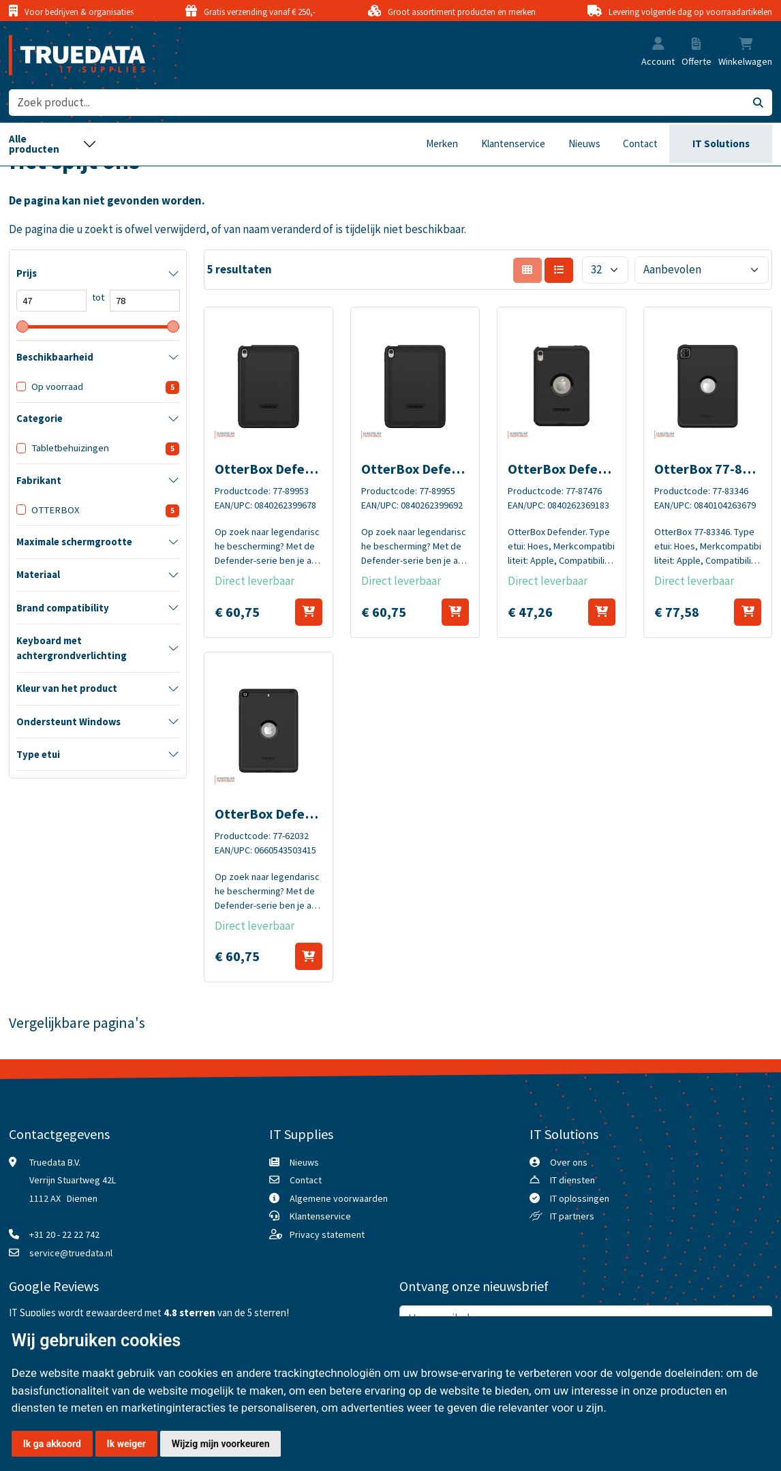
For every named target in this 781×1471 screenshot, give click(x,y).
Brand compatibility (62, 608)
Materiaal (38, 574)
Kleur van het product (66, 688)
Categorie (39, 418)
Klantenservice (513, 143)
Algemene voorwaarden (339, 1198)
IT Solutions (721, 143)
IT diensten (572, 1180)
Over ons (568, 1162)
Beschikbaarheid (54, 357)
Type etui (38, 754)
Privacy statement (327, 1234)
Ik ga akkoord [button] (52, 1443)
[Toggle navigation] (53, 144)
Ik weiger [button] (126, 1443)
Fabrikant (38, 480)
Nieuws (584, 143)
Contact (640, 143)
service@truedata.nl (70, 1253)
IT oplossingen (579, 1198)
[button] (658, 44)
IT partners (572, 1216)
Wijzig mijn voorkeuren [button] (221, 1443)
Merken (442, 143)
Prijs (26, 273)
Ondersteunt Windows (68, 722)
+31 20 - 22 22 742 (64, 1234)
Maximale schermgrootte (74, 542)
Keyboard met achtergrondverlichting (71, 648)
